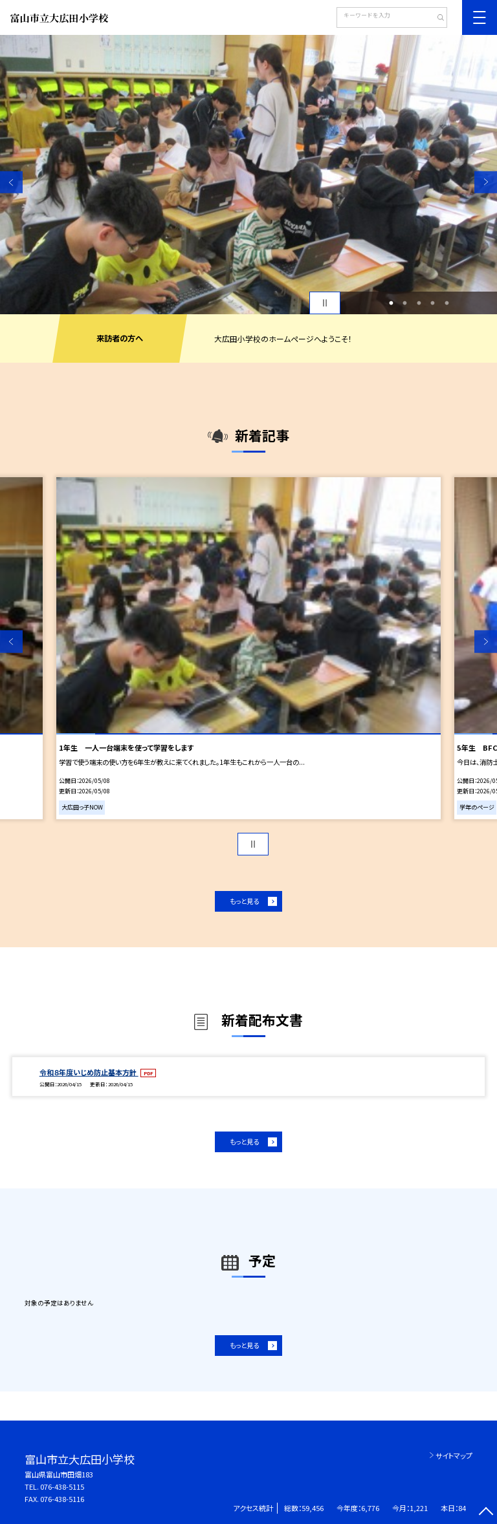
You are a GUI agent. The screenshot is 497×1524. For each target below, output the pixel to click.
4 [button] (433, 303)
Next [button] (485, 182)
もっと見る (244, 901)
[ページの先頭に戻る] (485, 1512)
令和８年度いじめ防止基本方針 (88, 1072)
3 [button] (419, 303)
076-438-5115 (62, 1486)
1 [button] (391, 303)
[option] (248, 174)
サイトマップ (454, 1455)
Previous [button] (11, 182)
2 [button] (405, 303)
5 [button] (446, 303)
